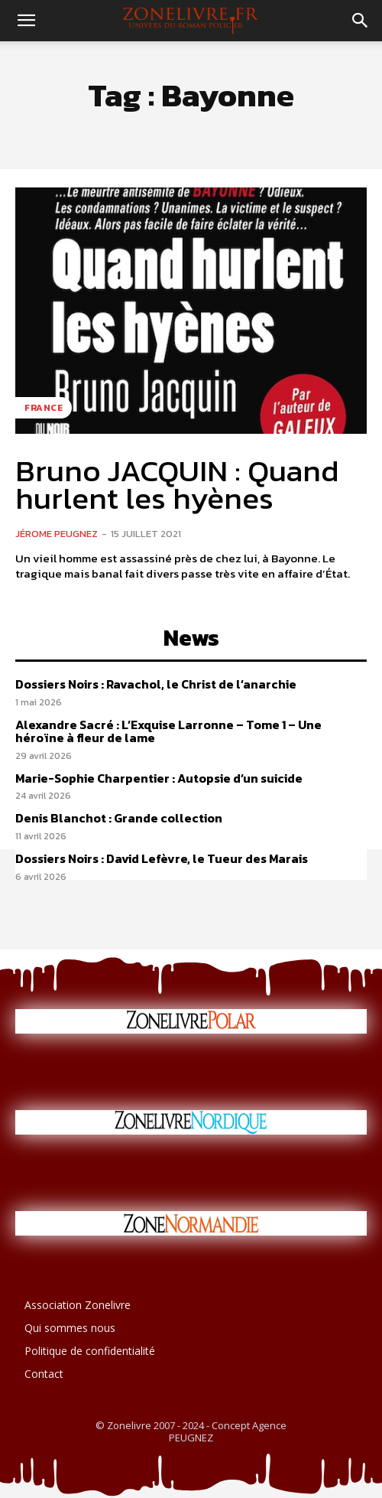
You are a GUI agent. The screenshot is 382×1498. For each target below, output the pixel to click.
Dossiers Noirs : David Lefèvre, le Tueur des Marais (161, 858)
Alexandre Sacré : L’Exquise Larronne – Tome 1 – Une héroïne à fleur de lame (168, 731)
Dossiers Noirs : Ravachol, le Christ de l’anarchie (155, 684)
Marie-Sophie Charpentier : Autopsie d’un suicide (159, 778)
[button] (26, 20)
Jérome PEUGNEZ (56, 533)
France (43, 408)
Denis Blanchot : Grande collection (118, 818)
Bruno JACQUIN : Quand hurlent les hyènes (177, 484)
